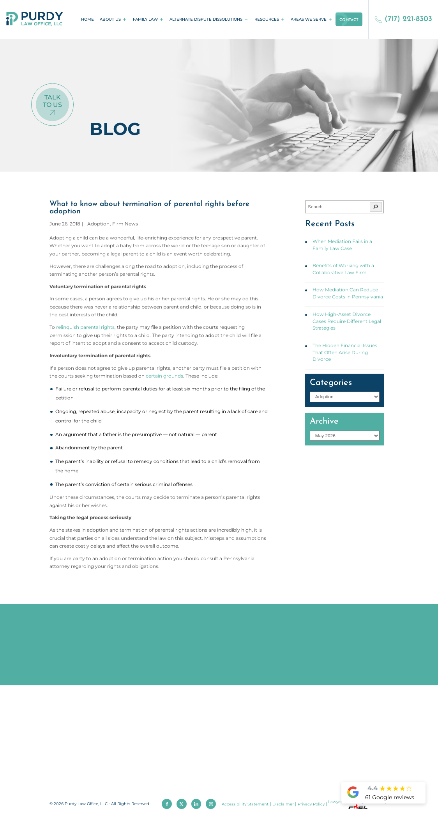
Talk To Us (52, 101)
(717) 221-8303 (403, 19)
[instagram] (211, 804)
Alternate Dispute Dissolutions (206, 19)
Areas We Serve (309, 19)
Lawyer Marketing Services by (357, 804)
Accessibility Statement (245, 804)
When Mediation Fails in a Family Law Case (342, 245)
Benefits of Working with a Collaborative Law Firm (343, 269)
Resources (266, 19)
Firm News (125, 224)
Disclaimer (283, 804)
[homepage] (35, 19)
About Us (110, 19)
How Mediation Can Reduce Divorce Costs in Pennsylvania (348, 293)
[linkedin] (196, 804)
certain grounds (164, 376)
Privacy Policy (311, 804)
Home (87, 19)
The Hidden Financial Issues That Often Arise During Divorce (345, 352)
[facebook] (167, 804)
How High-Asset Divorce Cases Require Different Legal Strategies (347, 321)
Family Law (145, 19)
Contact (349, 20)
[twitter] (182, 804)
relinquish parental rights (85, 327)
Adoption (98, 224)
